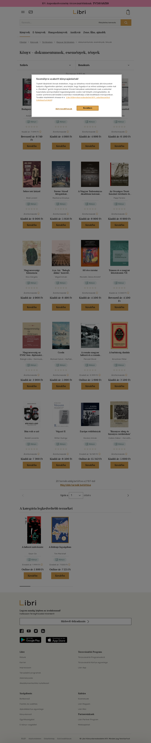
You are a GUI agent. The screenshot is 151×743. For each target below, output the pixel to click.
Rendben (87, 108)
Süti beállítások (64, 109)
